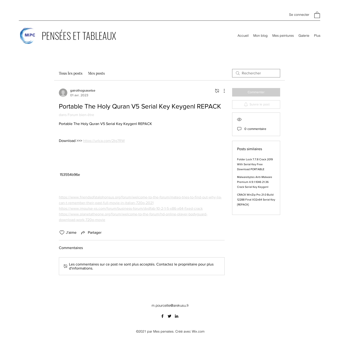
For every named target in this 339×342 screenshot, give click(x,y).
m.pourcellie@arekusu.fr (170, 305)
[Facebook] (162, 316)
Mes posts (96, 73)
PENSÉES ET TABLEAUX (79, 35)
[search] (256, 73)
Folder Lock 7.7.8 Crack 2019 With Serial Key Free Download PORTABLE (255, 164)
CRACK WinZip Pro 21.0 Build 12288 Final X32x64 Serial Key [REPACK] (256, 199)
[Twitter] (169, 316)
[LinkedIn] (176, 316)
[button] (317, 14)
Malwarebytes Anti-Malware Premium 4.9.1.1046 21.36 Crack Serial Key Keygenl (254, 182)
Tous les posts (70, 73)
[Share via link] (90, 232)
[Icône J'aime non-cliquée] (62, 232)
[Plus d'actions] (222, 91)
